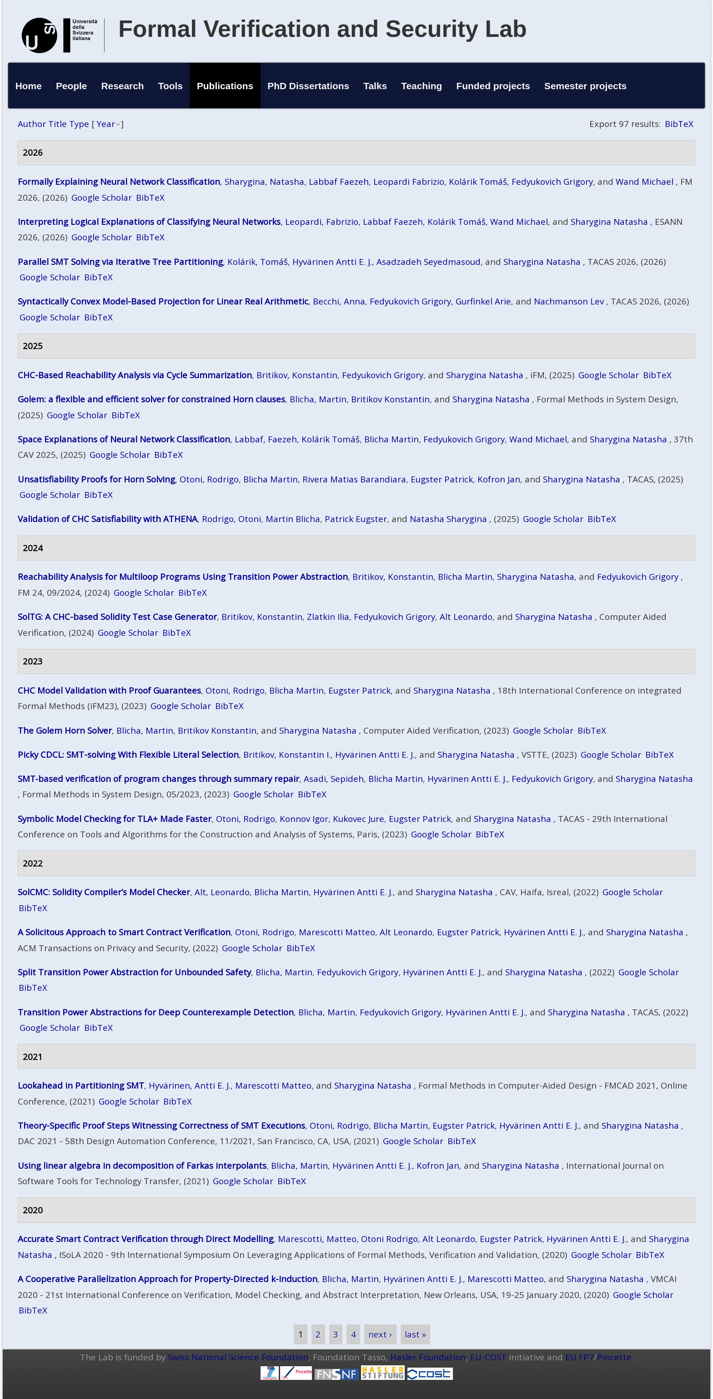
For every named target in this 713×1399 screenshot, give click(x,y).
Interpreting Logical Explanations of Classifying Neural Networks (149, 221)
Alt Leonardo (466, 616)
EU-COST (488, 1357)
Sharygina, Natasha (264, 181)
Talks (375, 86)
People (71, 86)
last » (415, 1334)
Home (28, 86)
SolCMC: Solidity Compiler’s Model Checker (104, 891)
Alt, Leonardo (222, 891)
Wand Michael (644, 181)
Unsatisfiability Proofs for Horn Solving (96, 479)
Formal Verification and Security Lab (322, 28)
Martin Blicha (293, 518)
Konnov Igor (304, 818)
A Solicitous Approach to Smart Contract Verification (124, 932)
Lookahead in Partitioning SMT (81, 1085)
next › (380, 1334)
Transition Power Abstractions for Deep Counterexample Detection (156, 1012)
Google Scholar (101, 197)
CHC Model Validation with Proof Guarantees (109, 690)
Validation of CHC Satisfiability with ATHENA (107, 518)
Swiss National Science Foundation (238, 1357)
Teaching (421, 86)
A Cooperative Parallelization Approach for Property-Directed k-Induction (167, 1278)
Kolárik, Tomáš (257, 261)
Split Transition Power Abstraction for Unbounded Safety (134, 972)
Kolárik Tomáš (478, 181)
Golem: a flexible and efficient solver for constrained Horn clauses (151, 399)
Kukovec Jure (358, 818)
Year (106, 123)
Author (32, 123)
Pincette (614, 1357)
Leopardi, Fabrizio (321, 221)
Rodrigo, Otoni (231, 518)
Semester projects (585, 86)
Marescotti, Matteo (317, 1238)
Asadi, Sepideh (334, 778)
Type (79, 123)
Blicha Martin (391, 439)
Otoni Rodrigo (389, 1238)
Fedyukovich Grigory (552, 181)
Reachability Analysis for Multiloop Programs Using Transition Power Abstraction (183, 576)
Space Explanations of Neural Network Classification (124, 439)
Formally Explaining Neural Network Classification (119, 181)
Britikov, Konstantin (296, 374)
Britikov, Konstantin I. (287, 754)
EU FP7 (579, 1357)
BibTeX (679, 123)
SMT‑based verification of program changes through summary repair (158, 778)
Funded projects (493, 86)
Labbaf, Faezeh (266, 439)
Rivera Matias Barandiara (354, 479)
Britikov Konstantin (390, 399)
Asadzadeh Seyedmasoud (429, 261)
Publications (225, 86)
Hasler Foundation (428, 1357)
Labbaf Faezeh (339, 181)
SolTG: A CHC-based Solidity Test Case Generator (117, 616)
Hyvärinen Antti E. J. (332, 261)
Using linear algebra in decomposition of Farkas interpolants (142, 1165)
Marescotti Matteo (337, 932)
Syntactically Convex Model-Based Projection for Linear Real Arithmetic (163, 301)
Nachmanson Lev (569, 301)
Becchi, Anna (339, 301)
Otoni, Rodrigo (209, 479)
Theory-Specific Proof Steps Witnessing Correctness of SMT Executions (161, 1125)
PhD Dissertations (308, 86)
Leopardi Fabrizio (408, 181)
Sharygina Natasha (609, 221)
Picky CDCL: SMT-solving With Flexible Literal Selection (128, 754)
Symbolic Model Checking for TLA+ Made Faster (114, 818)
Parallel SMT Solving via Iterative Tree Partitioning (120, 261)
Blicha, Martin (318, 399)
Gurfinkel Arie (483, 301)
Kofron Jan (498, 479)
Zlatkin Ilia (328, 616)
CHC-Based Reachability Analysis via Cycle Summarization (135, 374)
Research (122, 86)
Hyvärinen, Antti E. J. (190, 1085)
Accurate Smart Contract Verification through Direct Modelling (145, 1238)
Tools (170, 86)
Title (57, 123)
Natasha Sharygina (448, 518)
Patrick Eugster (356, 518)
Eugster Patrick (442, 479)
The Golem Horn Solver (65, 730)
